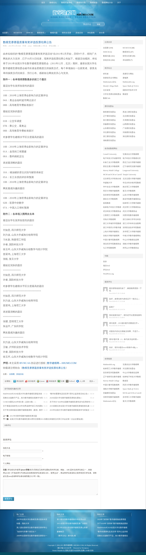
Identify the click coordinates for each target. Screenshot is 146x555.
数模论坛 (53, 3)
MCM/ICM (18, 33)
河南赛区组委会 (129, 132)
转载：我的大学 (23, 523)
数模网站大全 (107, 3)
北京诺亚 (106, 90)
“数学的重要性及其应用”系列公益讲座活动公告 (68, 394)
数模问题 (53, 33)
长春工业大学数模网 (111, 162)
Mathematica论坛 (109, 82)
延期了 (112, 307)
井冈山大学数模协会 (131, 248)
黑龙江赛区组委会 (130, 112)
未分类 (101, 33)
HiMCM (29, 33)
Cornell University (110, 154)
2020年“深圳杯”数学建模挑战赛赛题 (111, 519)
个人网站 (6, 463)
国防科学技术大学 (130, 90)
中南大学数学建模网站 (132, 236)
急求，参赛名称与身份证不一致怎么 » (124, 299)
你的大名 (6, 448)
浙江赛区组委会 (109, 136)
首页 (43, 3)
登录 (105, 262)
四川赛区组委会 (109, 120)
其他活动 (79, 33)
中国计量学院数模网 (111, 240)
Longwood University (131, 170)
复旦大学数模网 (129, 191)
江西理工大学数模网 (111, 215)
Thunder (60, 550)
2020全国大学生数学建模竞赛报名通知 (65, 398)
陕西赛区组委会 (109, 112)
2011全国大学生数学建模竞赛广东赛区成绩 (72, 524)
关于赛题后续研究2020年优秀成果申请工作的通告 (23, 406)
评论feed (106, 270)
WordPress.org (108, 274)
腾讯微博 (20, 381)
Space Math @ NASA (131, 86)
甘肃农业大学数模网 (131, 154)
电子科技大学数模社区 (132, 158)
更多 (91, 381)
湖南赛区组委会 (109, 140)
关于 (119, 3)
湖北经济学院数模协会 (112, 244)
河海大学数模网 (109, 219)
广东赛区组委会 (129, 128)
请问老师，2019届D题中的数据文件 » (124, 323)
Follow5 (72, 381)
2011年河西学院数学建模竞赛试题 (23, 416)
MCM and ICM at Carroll (112, 174)
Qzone (42, 381)
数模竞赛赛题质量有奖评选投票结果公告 (27, 42)
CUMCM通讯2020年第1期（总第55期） (18, 402)
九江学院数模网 (109, 248)
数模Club (106, 98)
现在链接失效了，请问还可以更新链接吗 (125, 315)
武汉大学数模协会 (130, 211)
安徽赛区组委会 (109, 124)
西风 (67, 550)
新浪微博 (31, 381)
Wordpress (85, 548)
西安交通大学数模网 (111, 166)
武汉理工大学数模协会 (132, 207)
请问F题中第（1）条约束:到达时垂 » (123, 339)
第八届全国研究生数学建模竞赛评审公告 (32, 528)
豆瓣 (62, 381)
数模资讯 (41, 33)
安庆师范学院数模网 (111, 195)
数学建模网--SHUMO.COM (74, 545)
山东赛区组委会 (109, 128)
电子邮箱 (6, 456)
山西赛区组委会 (129, 124)
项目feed (106, 266)
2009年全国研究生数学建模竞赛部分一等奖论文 (32, 536)
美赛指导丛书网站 (110, 78)
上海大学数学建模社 (111, 232)
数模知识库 (81, 3)
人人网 (82, 381)
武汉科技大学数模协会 (112, 211)
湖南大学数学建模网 (131, 244)
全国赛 (5, 33)
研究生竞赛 (66, 33)
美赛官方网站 (128, 74)
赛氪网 (125, 78)
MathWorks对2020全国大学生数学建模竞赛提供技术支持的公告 (112, 528)
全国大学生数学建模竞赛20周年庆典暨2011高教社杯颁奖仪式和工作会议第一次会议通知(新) (46, 419)
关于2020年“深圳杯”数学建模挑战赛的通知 (112, 524)
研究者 (106, 74)
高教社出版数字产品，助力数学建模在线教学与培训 (112, 536)
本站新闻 (91, 33)
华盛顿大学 (107, 183)
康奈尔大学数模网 (110, 199)
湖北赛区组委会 (129, 136)
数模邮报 (93, 3)
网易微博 (52, 381)
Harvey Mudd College (111, 170)
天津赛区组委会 (129, 120)
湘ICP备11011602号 (64, 548)
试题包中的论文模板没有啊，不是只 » (124, 331)
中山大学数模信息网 (131, 240)
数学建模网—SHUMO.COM (73, 11)
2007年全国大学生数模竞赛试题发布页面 (32, 520)
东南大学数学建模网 (111, 236)
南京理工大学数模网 (131, 187)
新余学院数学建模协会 (132, 199)
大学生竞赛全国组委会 (112, 94)
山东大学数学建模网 (131, 195)
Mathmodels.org (129, 82)
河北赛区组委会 (109, 132)
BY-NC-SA (24, 363)
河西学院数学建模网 (131, 215)
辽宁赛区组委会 (109, 116)
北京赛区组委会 (129, 116)
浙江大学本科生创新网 (132, 223)
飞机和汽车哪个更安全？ (26, 532)
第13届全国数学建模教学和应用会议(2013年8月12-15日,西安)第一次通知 (71, 520)
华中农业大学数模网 (111, 187)
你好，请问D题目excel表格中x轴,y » (123, 347)
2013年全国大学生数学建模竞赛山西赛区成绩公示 (72, 528)
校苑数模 (106, 203)
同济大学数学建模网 (111, 191)
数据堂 (125, 94)
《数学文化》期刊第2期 (66, 536)
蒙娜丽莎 (60, 532)
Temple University (129, 174)
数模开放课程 (66, 3)
